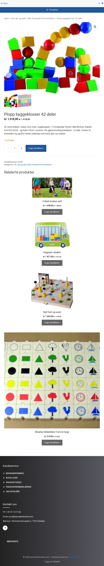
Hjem (6, 18)
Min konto (12, 541)
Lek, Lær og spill (18, 18)
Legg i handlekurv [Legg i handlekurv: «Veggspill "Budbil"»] (52, 263)
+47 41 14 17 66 (13, 512)
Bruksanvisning (15, 473)
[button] (95, 26)
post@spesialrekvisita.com (21, 516)
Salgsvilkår (13, 491)
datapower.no (74, 557)
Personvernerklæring (18, 487)
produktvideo (14, 482)
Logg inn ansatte (52, 561)
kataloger (12, 478)
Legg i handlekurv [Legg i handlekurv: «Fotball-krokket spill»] (52, 211)
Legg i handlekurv (36, 148)
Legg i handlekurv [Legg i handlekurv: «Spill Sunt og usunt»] (52, 322)
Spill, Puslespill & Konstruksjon (41, 18)
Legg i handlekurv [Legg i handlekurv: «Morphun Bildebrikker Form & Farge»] (52, 442)
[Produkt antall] (14, 148)
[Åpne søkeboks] (99, 3)
